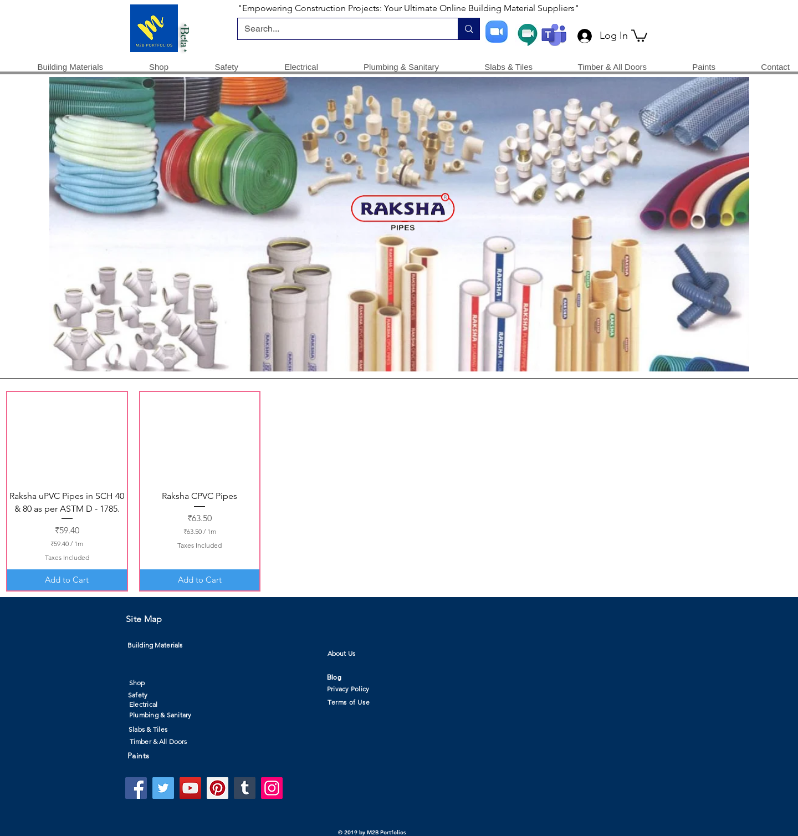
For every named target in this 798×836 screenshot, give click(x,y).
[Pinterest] (217, 788)
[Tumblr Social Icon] (244, 788)
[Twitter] (163, 788)
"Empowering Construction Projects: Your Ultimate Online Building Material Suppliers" (408, 8)
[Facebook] (136, 788)
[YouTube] (190, 788)
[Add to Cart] (67, 580)
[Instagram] (272, 788)
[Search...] (339, 28)
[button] (639, 35)
